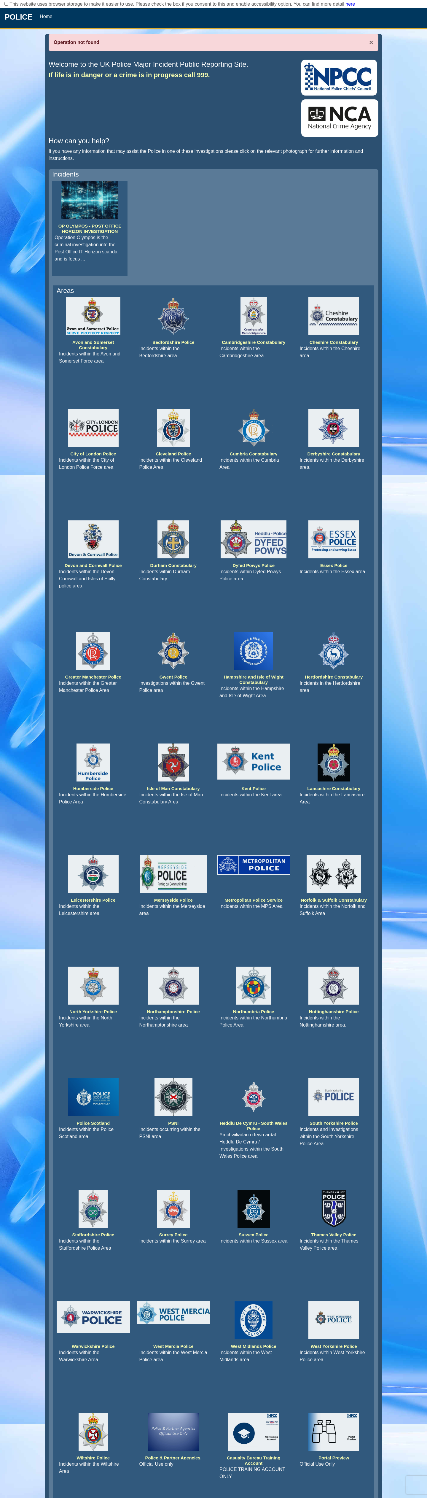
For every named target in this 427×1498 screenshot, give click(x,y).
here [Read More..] (350, 4)
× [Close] (371, 42)
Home (46, 16)
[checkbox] (6, 4)
